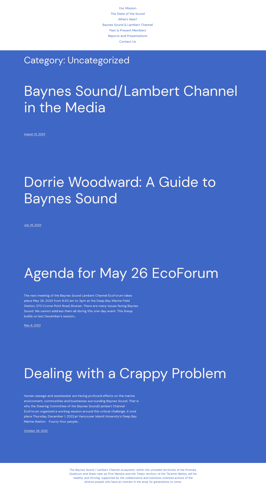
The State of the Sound (128, 13)
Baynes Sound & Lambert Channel (127, 25)
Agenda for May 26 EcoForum (121, 273)
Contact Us (127, 41)
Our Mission (127, 8)
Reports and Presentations (127, 36)
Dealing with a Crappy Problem (125, 373)
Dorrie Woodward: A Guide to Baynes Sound (120, 190)
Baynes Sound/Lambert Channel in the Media (131, 99)
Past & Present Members (127, 30)
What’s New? (127, 19)
